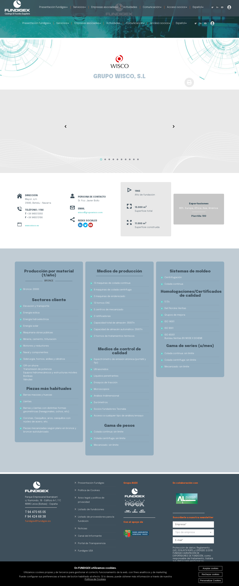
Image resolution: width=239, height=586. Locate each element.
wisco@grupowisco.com (90, 213)
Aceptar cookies (210, 568)
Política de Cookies (89, 490)
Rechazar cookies (210, 574)
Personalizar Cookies (210, 580)
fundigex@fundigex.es (38, 521)
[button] (101, 159)
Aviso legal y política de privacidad (91, 500)
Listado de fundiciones (91, 509)
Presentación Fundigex (91, 483)
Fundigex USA (85, 551)
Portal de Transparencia (91, 543)
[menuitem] (36, 23)
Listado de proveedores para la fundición (96, 519)
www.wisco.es (32, 226)
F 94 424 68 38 (35, 516)
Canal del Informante (90, 536)
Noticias (82, 528)
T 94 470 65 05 (35, 512)
